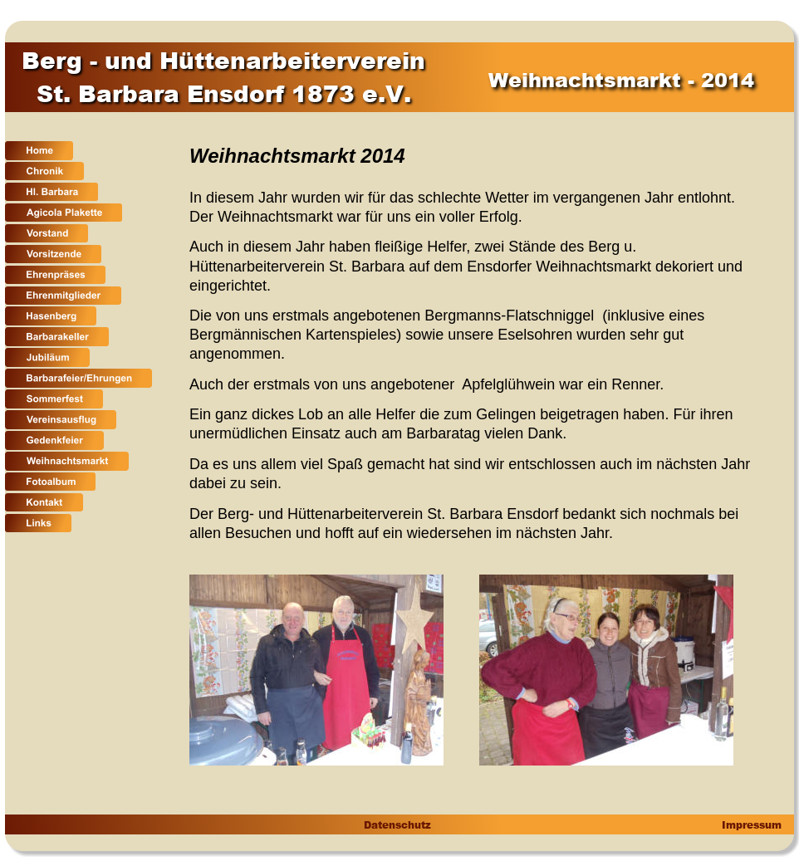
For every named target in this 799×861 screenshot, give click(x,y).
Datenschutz (396, 825)
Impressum (750, 825)
